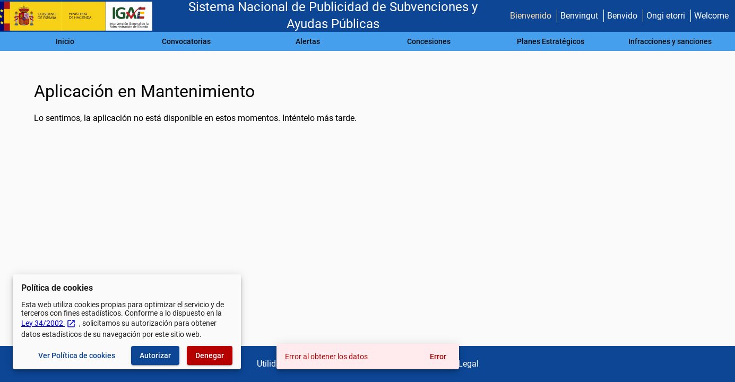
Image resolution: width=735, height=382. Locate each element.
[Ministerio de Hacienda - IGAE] (81, 16)
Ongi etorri (665, 16)
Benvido (622, 16)
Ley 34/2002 (48, 323)
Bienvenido (530, 16)
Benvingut (579, 16)
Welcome (711, 16)
